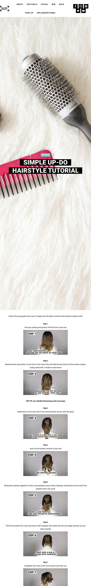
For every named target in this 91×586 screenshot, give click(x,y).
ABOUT (20, 4)
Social (44, 4)
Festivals (32, 4)
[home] (4, 8)
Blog (61, 4)
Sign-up (29, 13)
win (53, 4)
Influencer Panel (46, 13)
